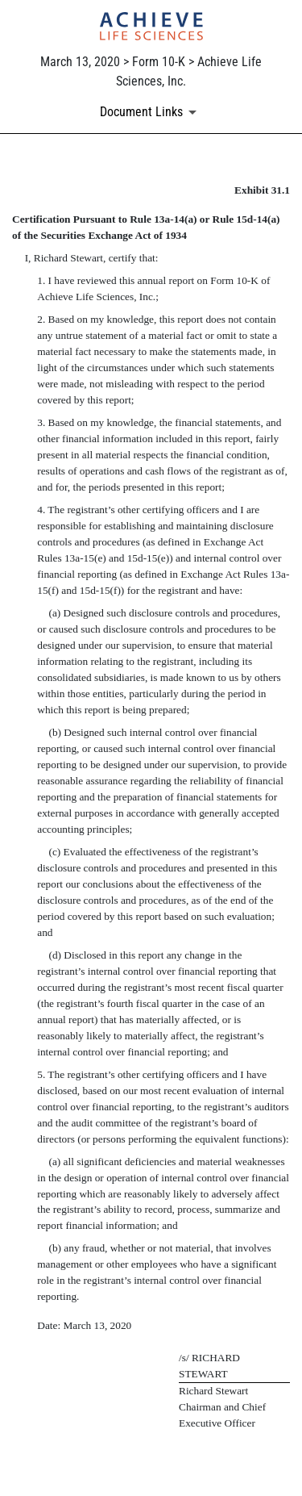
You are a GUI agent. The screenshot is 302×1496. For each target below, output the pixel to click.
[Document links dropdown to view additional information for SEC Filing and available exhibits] (151, 112)
